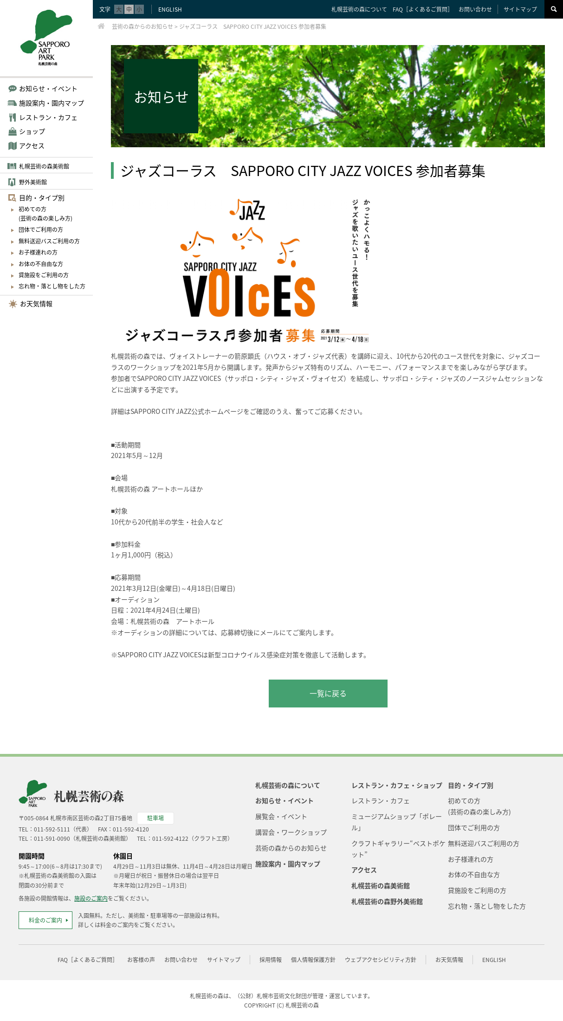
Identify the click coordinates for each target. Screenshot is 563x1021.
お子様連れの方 (38, 252)
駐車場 (155, 818)
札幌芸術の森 (302, 1005)
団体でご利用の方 (41, 229)
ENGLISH (170, 9)
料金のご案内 (45, 920)
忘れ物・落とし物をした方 (52, 286)
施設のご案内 (91, 898)
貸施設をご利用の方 (44, 275)
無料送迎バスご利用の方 (49, 241)
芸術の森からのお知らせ (291, 847)
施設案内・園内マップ (287, 863)
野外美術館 (33, 182)
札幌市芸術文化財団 (282, 996)
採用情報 (270, 960)
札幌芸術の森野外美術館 (387, 901)
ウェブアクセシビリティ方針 (380, 960)
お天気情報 (36, 303)
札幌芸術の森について (359, 9)
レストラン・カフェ (380, 800)
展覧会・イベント (281, 816)
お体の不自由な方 (41, 264)
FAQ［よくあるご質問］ (423, 9)
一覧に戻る (328, 693)
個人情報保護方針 (313, 960)
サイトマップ (520, 9)
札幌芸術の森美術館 (44, 166)
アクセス (32, 145)
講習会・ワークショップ (291, 832)
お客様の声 (141, 960)
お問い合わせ (475, 9)
